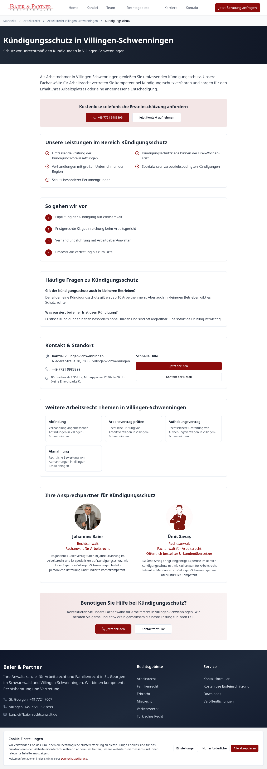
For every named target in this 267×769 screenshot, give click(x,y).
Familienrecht (147, 686)
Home (73, 7)
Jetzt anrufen (179, 366)
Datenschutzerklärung (74, 758)
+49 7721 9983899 (107, 117)
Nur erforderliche (214, 748)
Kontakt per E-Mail (179, 377)
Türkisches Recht (150, 716)
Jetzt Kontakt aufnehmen (156, 117)
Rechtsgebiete (140, 7)
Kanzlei (92, 7)
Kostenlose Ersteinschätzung (226, 686)
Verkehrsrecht (148, 708)
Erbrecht (143, 693)
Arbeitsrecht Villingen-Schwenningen (72, 21)
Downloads (212, 693)
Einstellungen (185, 748)
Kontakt (192, 7)
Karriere (170, 7)
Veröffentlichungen (219, 701)
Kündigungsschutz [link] (117, 21)
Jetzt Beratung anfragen (238, 7)
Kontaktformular (153, 629)
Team (110, 7)
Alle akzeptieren (245, 748)
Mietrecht (144, 701)
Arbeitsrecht (32, 21)
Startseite (9, 21)
